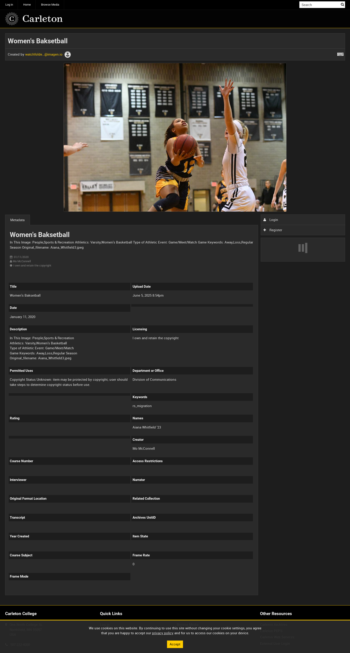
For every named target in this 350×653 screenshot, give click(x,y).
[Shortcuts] (340, 53)
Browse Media (50, 4)
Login (270, 219)
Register (272, 230)
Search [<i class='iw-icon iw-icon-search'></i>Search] (342, 4)
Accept (175, 644)
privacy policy (162, 633)
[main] (175, 316)
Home (27, 4)
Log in (9, 4)
